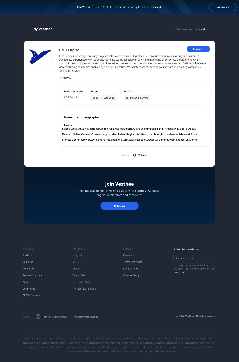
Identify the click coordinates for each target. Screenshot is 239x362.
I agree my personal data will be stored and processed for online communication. (194, 269)
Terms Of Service (132, 262)
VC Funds (28, 262)
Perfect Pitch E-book (84, 288)
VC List (76, 262)
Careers (127, 255)
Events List (79, 275)
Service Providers (32, 275)
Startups (27, 255)
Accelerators (30, 268)
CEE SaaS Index (81, 282)
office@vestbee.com (55, 316)
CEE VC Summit (31, 295)
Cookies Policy (131, 275)
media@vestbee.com (86, 316)
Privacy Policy (131, 268)
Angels (26, 282)
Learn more (223, 6)
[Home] (43, 29)
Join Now (119, 206)
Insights (77, 255)
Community (29, 288)
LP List (76, 268)
